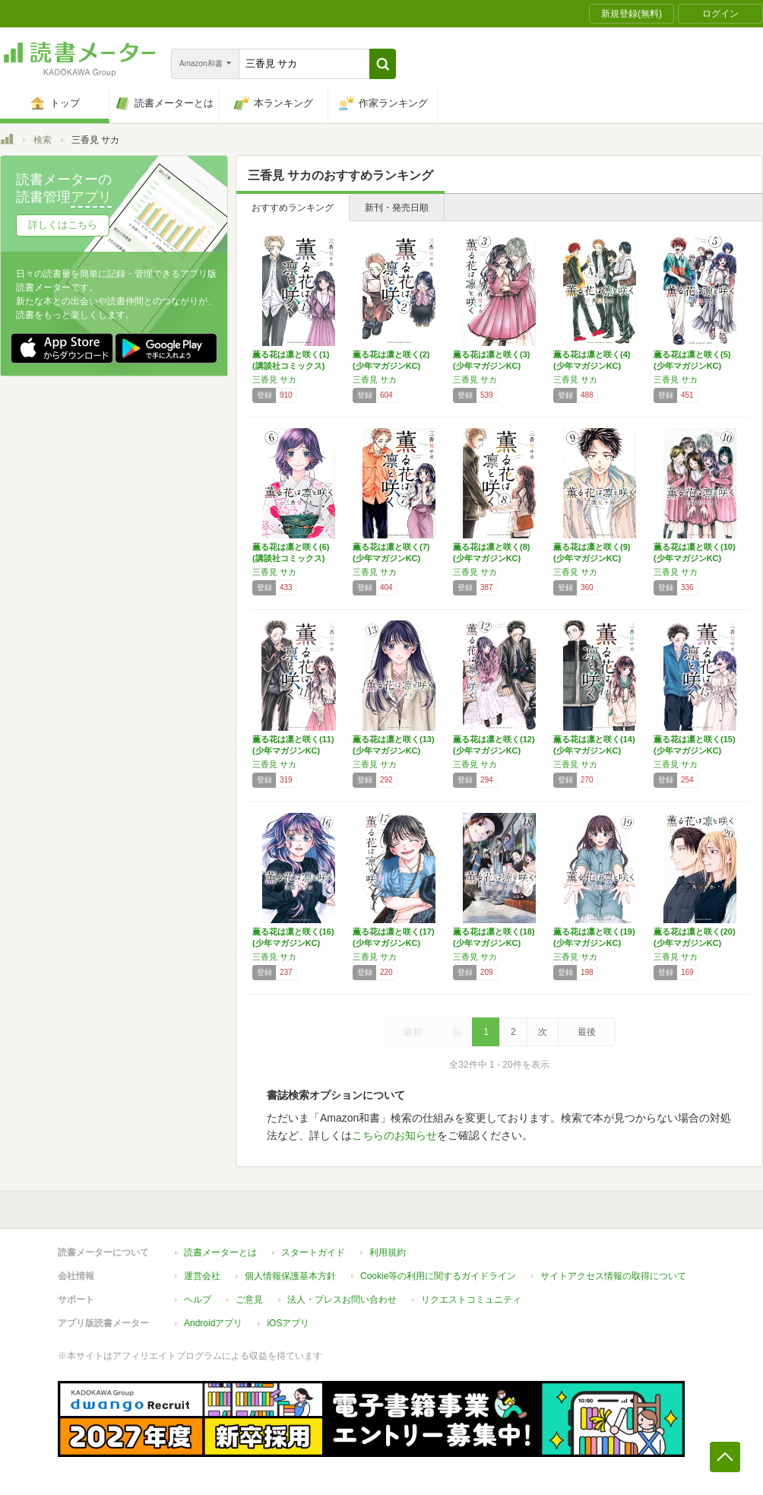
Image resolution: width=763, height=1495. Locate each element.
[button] (382, 64)
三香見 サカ (274, 379)
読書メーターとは (220, 1252)
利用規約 (387, 1252)
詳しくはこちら (62, 224)
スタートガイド (313, 1252)
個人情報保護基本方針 (290, 1276)
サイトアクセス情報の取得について (613, 1276)
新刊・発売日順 (397, 207)
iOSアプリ (288, 1323)
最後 (587, 1032)
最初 (413, 1032)
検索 (42, 140)
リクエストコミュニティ (471, 1299)
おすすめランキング (293, 207)
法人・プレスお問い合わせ (342, 1299)
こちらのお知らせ (394, 1135)
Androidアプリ (213, 1323)
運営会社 (202, 1276)
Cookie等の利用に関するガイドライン (438, 1276)
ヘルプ (197, 1299)
